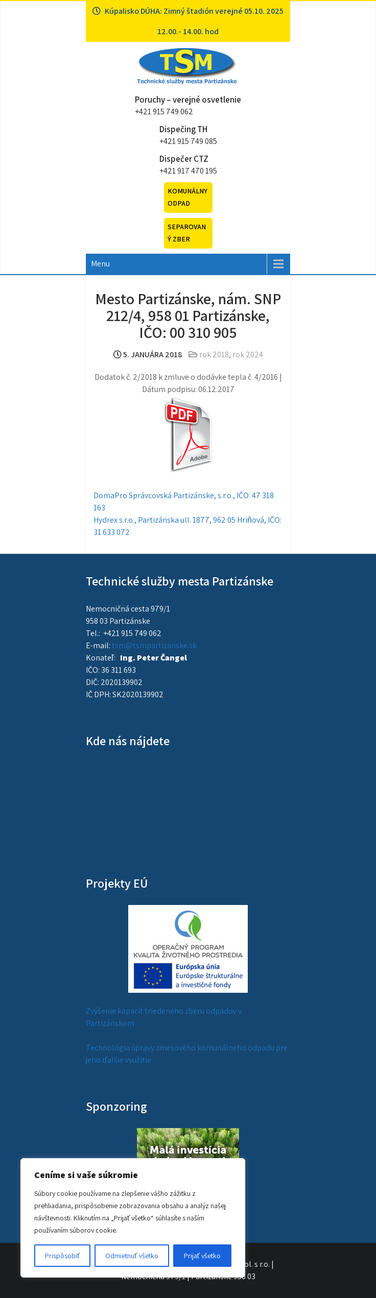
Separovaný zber (187, 232)
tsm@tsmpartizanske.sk (154, 645)
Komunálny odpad (187, 197)
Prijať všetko (202, 1255)
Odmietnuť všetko (131, 1255)
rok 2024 (247, 354)
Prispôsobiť (62, 1255)
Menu (100, 263)
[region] (132, 1218)
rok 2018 (214, 354)
